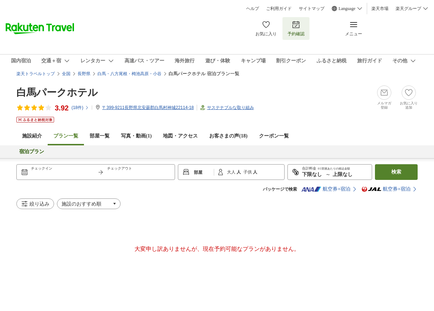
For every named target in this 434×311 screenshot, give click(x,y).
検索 (396, 172)
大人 (232, 172)
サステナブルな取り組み (230, 107)
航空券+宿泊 (325, 189)
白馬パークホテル (57, 92)
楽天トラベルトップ (35, 73)
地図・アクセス (180, 136)
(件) (80, 107)
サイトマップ (311, 8)
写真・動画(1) (136, 136)
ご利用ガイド (279, 8)
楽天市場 (379, 8)
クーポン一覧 (274, 136)
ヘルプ (252, 8)
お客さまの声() (228, 136)
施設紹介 (32, 136)
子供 (248, 172)
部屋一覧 (100, 136)
